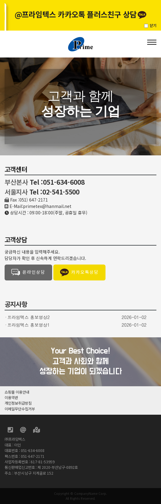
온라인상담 (28, 272)
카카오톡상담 (79, 272)
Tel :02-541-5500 (54, 191)
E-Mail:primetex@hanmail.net (40, 206)
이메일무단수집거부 (20, 409)
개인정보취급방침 (18, 403)
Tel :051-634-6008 (57, 182)
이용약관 (11, 397)
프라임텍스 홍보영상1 (28, 325)
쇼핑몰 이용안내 (17, 392)
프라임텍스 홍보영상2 (28, 317)
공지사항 (16, 304)
